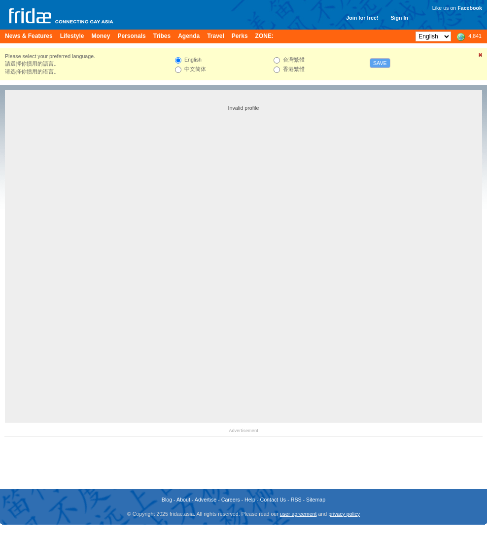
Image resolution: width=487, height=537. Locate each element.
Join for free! (362, 18)
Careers (230, 500)
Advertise (205, 500)
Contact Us (273, 500)
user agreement (298, 514)
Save (380, 63)
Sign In (399, 18)
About (183, 500)
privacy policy (344, 514)
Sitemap (315, 500)
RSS (296, 500)
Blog (167, 500)
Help (249, 500)
